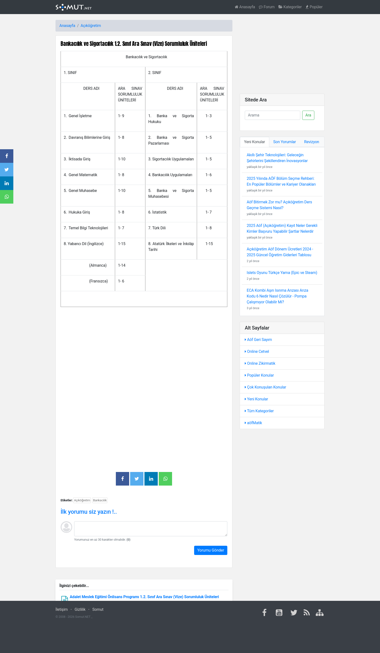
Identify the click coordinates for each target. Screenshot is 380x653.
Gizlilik (80, 609)
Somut (97, 609)
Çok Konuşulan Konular (265, 387)
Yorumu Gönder (210, 550)
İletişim (61, 609)
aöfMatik (253, 423)
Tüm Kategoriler (259, 411)
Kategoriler (290, 7)
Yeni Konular (256, 399)
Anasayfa (245, 7)
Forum (267, 7)
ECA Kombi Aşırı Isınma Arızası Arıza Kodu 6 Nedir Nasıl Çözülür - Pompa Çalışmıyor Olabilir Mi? (277, 296)
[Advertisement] (144, 354)
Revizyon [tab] (311, 142)
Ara (308, 115)
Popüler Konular (259, 375)
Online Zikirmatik (260, 363)
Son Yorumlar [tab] (284, 142)
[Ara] (272, 115)
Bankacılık (100, 500)
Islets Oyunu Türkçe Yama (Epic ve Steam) (282, 272)
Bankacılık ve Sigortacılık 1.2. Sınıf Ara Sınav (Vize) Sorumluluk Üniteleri (134, 44)
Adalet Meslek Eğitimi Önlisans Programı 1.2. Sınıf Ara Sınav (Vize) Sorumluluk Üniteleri (144, 597)
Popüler (314, 7)
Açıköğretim (91, 25)
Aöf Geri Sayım (258, 339)
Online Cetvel (257, 351)
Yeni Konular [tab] (254, 142)
